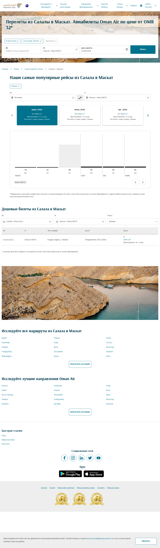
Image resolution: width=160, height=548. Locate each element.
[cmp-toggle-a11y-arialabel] (80, 97)
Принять (146, 541)
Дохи (108, 356)
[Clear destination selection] (148, 97)
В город (52, 488)
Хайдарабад (7, 352)
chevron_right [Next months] (148, 115)
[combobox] (23, 51)
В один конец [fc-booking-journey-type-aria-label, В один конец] (11, 41)
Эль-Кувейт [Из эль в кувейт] (58, 352)
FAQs (4, 436)
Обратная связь (8, 440)
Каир (56, 343)
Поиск (143, 49)
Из (7, 48)
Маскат (5, 386)
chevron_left (135, 182)
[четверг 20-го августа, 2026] (69, 156)
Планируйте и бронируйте (49, 6)
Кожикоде (6, 343)
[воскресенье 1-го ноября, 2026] (135, 167)
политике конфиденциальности (99, 539)
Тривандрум (6, 356)
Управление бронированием (90, 6)
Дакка (56, 356)
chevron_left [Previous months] (12, 115)
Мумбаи (109, 352)
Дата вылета (86, 48)
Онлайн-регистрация (65, 5)
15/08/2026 (86, 51)
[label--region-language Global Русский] (148, 6)
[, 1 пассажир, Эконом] (31, 41)
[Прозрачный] (77, 49)
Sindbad (133, 6)
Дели (56, 347)
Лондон (5, 347)
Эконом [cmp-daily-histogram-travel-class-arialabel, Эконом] (14, 86)
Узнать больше (123, 6)
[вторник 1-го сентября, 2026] (91, 167)
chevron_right (143, 182)
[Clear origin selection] (73, 97)
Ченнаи (57, 338)
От (11, 93)
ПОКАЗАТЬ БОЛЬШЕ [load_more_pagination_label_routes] (80, 364)
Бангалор (110, 347)
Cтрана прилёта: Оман (34, 69)
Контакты (6, 444)
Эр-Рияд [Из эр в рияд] (57, 404)
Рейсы (16, 69)
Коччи (108, 338)
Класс (110, 216)
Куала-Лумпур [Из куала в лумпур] (7, 395)
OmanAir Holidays (104, 5)
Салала (109, 343)
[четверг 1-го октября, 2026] (113, 167)
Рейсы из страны (113, 488)
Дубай (4, 338)
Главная (5, 69)
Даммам (109, 404)
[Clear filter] (49, 221)
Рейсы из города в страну (86, 488)
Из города (101, 488)
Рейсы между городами (66, 488)
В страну (44, 488)
